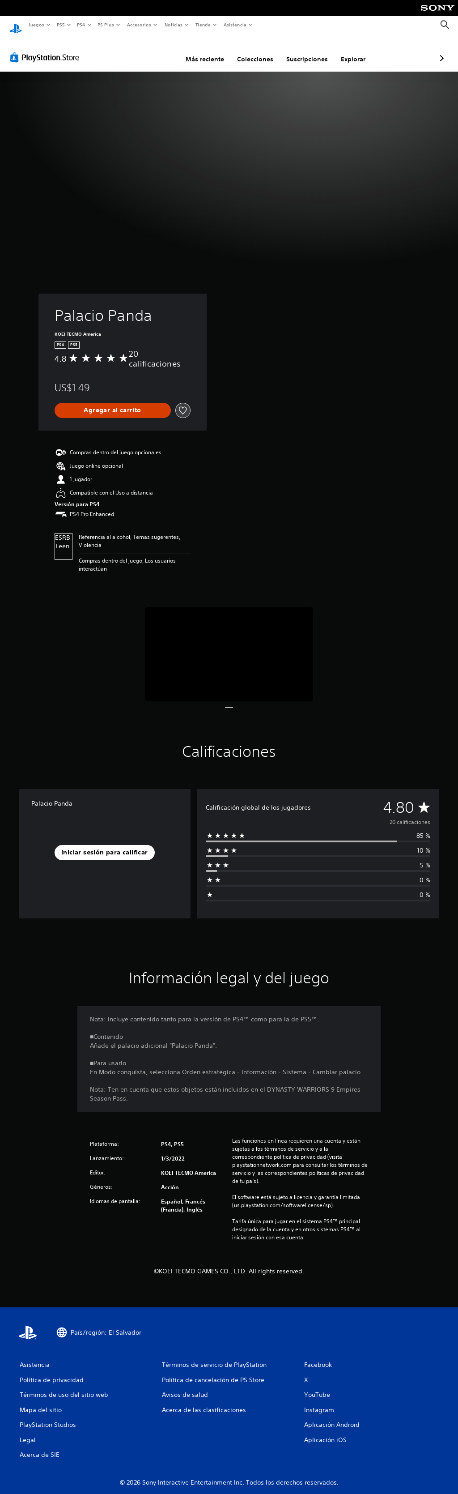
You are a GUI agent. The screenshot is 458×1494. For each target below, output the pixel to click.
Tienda (203, 24)
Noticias (174, 24)
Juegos (36, 24)
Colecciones (208, 51)
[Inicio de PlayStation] (15, 25)
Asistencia (234, 24)
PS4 (81, 24)
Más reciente (157, 51)
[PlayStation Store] (46, 49)
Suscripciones (259, 51)
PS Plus (106, 24)
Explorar (305, 51)
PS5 (61, 24)
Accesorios (139, 24)
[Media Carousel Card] (229, 645)
